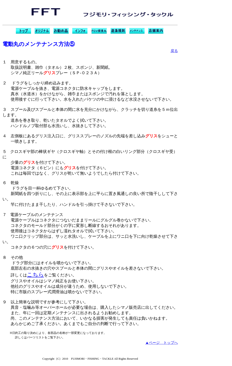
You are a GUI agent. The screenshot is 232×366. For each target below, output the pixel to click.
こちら (35, 275)
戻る (174, 51)
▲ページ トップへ (161, 343)
